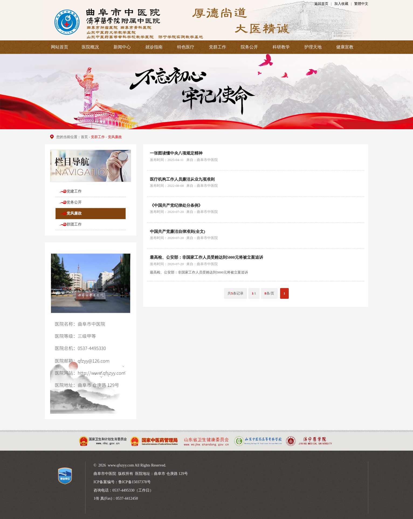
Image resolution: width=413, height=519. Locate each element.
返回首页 (321, 4)
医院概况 (90, 47)
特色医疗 (185, 47)
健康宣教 (344, 47)
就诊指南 (154, 47)
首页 (84, 137)
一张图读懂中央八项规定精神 (176, 153)
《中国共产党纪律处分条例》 (176, 205)
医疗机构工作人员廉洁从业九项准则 (182, 179)
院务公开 (249, 47)
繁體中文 (361, 4)
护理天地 (313, 47)
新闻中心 (122, 47)
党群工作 (217, 47)
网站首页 (59, 47)
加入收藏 (341, 4)
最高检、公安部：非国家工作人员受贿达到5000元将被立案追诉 (206, 257)
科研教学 (281, 47)
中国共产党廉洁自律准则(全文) (177, 231)
